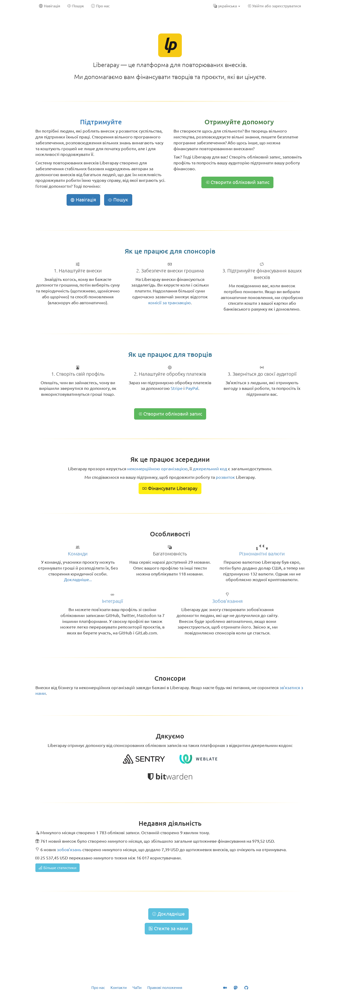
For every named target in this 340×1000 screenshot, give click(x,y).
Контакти (118, 987)
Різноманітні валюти (262, 553)
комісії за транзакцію (169, 302)
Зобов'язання (227, 601)
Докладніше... (78, 579)
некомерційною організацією (157, 468)
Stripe (177, 388)
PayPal (192, 388)
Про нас (98, 987)
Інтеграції (112, 601)
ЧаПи (137, 987)
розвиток (225, 477)
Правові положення (164, 987)
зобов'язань (69, 849)
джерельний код (210, 468)
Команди (78, 553)
